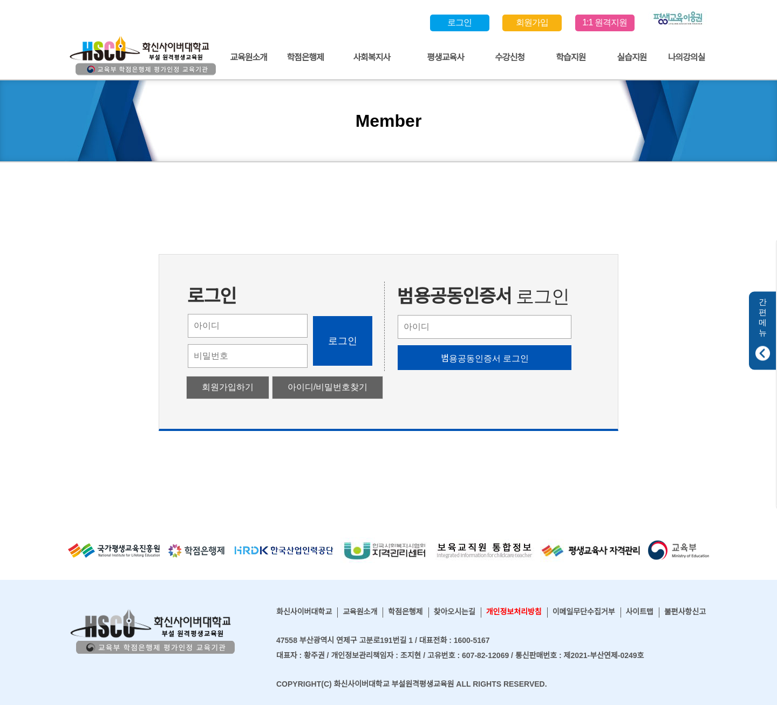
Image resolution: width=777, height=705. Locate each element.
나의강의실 (686, 57)
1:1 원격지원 (604, 22)
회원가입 (532, 22)
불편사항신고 (685, 611)
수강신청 (509, 57)
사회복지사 (371, 57)
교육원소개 (248, 57)
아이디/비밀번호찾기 (327, 387)
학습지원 (570, 57)
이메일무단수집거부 (584, 611)
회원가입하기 (228, 387)
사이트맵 (639, 611)
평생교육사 (445, 57)
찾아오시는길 (454, 611)
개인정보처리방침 (514, 611)
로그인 (459, 22)
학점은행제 (305, 57)
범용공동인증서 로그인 (485, 358)
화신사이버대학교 (304, 611)
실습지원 (631, 57)
